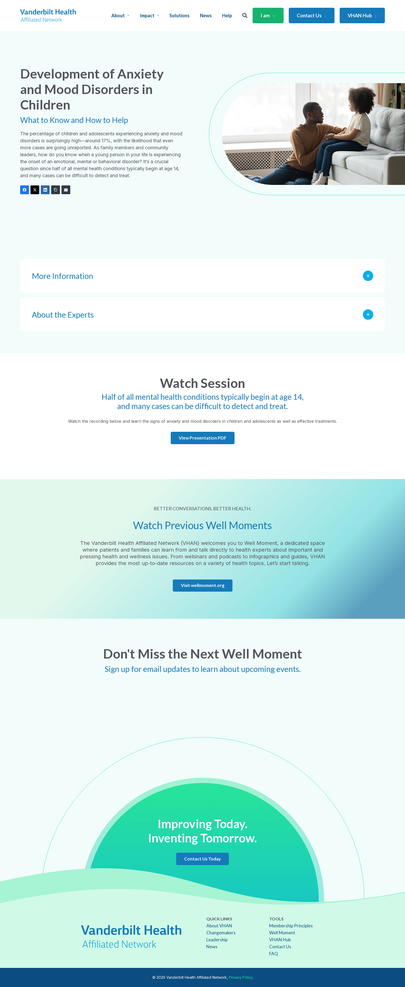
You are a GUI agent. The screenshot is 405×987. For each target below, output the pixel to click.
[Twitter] (34, 189)
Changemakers (221, 932)
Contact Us (311, 15)
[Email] (65, 189)
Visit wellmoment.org (202, 585)
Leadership (217, 939)
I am (268, 15)
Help (227, 15)
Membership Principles (291, 925)
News (206, 15)
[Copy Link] (55, 189)
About (120, 15)
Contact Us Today (202, 858)
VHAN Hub (362, 15)
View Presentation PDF (203, 438)
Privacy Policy (241, 977)
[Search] (244, 15)
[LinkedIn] (45, 189)
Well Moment (282, 932)
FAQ (273, 953)
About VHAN (219, 925)
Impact (149, 15)
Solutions (179, 15)
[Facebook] (24, 189)
